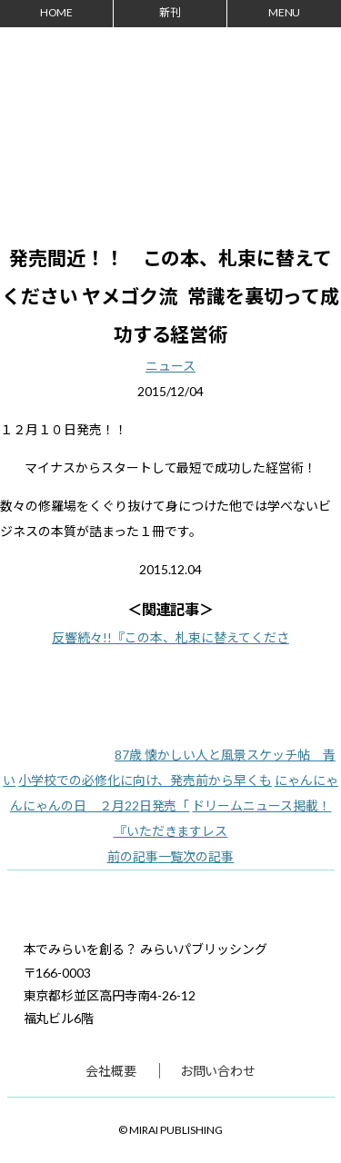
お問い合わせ (218, 1071)
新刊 (170, 12)
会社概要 (110, 1071)
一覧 (171, 856)
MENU (284, 12)
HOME (57, 12)
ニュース (170, 365)
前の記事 (132, 856)
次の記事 (208, 856)
